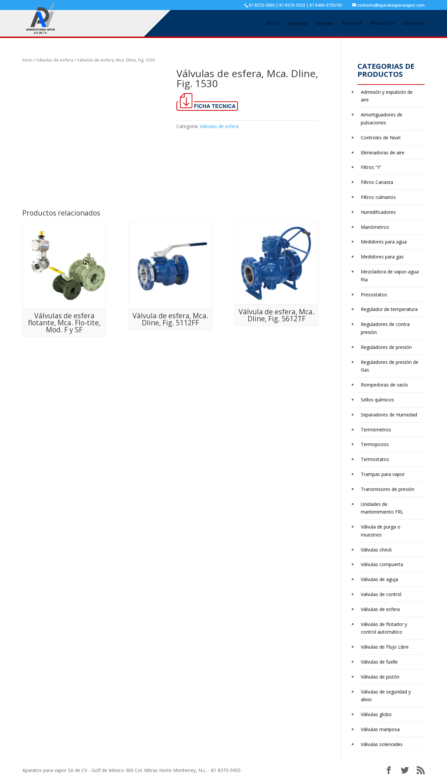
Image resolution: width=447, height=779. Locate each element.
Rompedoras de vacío (384, 385)
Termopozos (375, 444)
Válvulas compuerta (382, 564)
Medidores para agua (384, 241)
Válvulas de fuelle (379, 662)
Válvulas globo (376, 714)
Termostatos (375, 459)
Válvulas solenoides (382, 744)
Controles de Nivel (380, 137)
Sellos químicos (377, 399)
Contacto (414, 23)
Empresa (297, 23)
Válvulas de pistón (380, 677)
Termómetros (376, 429)
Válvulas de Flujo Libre (385, 647)
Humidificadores (378, 212)
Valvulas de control (381, 594)
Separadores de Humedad (389, 414)
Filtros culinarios (378, 197)
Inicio (272, 23)
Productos (382, 23)
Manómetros (375, 227)
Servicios (352, 23)
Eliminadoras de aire (382, 152)
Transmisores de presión (387, 489)
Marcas (324, 23)
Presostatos (374, 294)
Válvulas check (376, 549)
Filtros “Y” (371, 167)
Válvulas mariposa (380, 729)
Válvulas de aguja (379, 579)
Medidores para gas (382, 256)
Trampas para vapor (383, 474)
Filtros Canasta (377, 182)
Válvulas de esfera (54, 60)
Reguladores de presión (386, 347)
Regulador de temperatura (389, 309)
